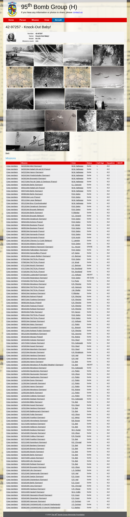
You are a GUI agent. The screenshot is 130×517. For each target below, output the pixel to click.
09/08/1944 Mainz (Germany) (32, 324)
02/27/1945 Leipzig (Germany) (32, 458)
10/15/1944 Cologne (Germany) (33, 340)
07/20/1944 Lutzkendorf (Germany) (34, 275)
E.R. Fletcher (76, 284)
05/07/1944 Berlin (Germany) (32, 191)
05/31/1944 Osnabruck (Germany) (33, 219)
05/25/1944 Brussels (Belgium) (32, 216)
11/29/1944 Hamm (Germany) (32, 386)
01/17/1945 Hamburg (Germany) (33, 424)
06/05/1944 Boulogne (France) (32, 228)
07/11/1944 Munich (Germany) (32, 265)
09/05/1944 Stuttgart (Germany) (33, 321)
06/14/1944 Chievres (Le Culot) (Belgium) (36, 241)
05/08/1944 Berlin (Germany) (32, 194)
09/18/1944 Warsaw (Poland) (32, 337)
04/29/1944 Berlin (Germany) (32, 185)
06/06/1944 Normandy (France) (32, 231)
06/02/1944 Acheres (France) (32, 222)
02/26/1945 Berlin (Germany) (32, 455)
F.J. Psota (75, 281)
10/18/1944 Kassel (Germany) (32, 346)
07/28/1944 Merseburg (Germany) (33, 284)
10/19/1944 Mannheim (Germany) (33, 349)
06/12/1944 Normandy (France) (32, 237)
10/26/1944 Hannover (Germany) (33, 359)
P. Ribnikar (76, 213)
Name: (31, 36)
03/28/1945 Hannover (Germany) (33, 501)
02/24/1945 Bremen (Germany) (32, 449)
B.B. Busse (76, 421)
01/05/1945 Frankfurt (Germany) (33, 417)
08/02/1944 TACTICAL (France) (33, 287)
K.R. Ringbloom (77, 352)
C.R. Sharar (76, 489)
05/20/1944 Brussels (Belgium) (32, 210)
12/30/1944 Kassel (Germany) (32, 405)
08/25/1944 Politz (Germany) (31, 312)
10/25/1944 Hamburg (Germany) (33, 355)
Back (7, 153)
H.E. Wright (76, 225)
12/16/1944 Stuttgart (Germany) (33, 399)
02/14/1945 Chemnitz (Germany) (33, 433)
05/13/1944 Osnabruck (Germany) (33, 206)
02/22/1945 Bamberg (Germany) (33, 445)
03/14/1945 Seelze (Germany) (32, 476)
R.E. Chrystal (76, 442)
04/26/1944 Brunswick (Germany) (33, 178)
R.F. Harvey (76, 312)
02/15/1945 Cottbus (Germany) (32, 436)
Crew (47, 20)
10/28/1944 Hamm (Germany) (32, 362)
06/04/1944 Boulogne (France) (32, 225)
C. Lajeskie (76, 241)
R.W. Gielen (76, 194)
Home (11, 20)
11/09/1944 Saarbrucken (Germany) (34, 377)
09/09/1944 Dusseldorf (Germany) (33, 327)
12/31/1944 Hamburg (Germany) (33, 408)
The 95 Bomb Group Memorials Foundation (68, 515)
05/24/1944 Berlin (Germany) (32, 213)
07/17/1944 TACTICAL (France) (33, 268)
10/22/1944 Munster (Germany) (32, 352)
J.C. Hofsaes (76, 275)
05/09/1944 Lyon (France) (30, 197)
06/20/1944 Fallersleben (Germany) (34, 250)
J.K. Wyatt (75, 262)
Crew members (12, 166)
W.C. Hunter (76, 430)
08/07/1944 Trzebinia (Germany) (33, 300)
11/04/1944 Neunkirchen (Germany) (34, 371)
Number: (31, 34)
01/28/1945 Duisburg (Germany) (33, 430)
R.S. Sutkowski (77, 343)
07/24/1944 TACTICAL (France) (33, 281)
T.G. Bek (75, 362)
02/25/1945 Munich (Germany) (32, 452)
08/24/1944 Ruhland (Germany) (33, 309)
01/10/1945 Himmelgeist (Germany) (34, 421)
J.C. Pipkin (76, 324)
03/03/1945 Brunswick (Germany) (33, 467)
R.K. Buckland (77, 268)
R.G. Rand (75, 340)
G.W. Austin (76, 237)
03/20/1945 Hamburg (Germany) (33, 489)
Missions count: (28, 41)
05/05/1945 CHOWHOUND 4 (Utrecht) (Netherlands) (40, 504)
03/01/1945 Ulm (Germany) (31, 461)
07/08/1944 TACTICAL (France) (33, 262)
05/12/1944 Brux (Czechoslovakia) (34, 203)
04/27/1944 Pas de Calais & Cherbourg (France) (39, 182)
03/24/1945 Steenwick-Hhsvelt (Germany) (36, 495)
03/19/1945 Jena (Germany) (31, 486)
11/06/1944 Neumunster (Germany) (34, 374)
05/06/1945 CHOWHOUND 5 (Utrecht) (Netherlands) (40, 508)
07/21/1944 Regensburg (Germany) (34, 278)
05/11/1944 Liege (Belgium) (31, 200)
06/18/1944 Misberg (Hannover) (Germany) (37, 247)
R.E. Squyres (76, 334)
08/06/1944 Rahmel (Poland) (31, 296)
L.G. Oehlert (76, 470)
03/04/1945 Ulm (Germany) (31, 470)
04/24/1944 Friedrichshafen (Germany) (35, 175)
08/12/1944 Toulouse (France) (32, 306)
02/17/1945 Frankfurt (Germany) (33, 439)
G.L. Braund (76, 327)
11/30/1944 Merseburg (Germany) (33, 390)
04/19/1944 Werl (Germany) (31, 166)
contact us (78, 12)
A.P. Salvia (76, 253)
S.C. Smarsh (76, 216)
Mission (35, 20)
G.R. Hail (75, 355)
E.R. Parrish (76, 436)
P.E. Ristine (76, 337)
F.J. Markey (76, 508)
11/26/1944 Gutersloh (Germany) (33, 383)
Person (23, 20)
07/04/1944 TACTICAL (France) (33, 259)
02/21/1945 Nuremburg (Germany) (34, 442)
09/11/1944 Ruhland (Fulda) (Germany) (35, 331)
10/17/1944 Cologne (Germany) (33, 343)
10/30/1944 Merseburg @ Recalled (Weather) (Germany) (42, 365)
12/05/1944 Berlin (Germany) (32, 393)
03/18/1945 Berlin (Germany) (32, 483)
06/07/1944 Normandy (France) (32, 234)
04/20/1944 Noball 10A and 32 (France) (35, 169)
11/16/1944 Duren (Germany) (32, 380)
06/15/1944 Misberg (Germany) (32, 244)
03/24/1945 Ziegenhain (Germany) (34, 498)
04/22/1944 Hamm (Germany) (32, 172)
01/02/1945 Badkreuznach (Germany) (35, 411)
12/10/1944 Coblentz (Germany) (33, 396)
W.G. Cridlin (76, 492)
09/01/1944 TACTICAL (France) (33, 315)
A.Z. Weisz (76, 417)
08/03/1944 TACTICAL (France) (33, 290)
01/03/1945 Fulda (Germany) (32, 414)
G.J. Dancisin (76, 185)
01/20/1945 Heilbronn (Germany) (33, 427)
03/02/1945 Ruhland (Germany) (33, 464)
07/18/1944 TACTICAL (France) (33, 272)
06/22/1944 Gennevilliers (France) (33, 253)
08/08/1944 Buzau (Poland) (31, 303)
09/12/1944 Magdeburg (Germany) (34, 334)
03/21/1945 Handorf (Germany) (32, 492)
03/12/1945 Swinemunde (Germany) (34, 473)
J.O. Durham (76, 501)
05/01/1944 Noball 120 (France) (33, 188)
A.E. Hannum (76, 287)
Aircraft (58, 20)
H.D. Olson (76, 374)
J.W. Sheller (76, 290)
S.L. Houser (76, 247)
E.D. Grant (75, 476)
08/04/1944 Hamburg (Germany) (33, 293)
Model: (31, 39)
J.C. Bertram (76, 256)
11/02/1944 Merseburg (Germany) (33, 368)
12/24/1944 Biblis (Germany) (31, 402)
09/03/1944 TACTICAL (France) (33, 318)
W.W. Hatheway (77, 166)
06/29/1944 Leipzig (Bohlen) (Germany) (35, 256)
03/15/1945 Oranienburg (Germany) (34, 480)
